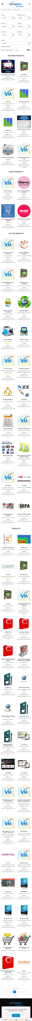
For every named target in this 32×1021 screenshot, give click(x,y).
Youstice (8, 862)
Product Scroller (8, 918)
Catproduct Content (24, 716)
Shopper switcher (24, 862)
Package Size (24, 547)
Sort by (2, 50)
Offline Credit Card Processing (7, 311)
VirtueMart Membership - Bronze (8, 283)
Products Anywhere (8, 428)
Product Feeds (7, 632)
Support (3, 40)
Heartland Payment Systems (24, 129)
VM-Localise (8, 485)
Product (3, 15)
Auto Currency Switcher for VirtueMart (8, 220)
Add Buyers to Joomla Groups (24, 948)
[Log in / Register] (16, 1019)
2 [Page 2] (14, 991)
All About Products (24, 339)
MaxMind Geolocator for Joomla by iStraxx (8, 800)
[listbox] (10, 50)
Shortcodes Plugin (24, 918)
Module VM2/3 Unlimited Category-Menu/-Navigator (24, 660)
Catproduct (8, 687)
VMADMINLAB (24, 891)
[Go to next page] (23, 991)
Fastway (8, 603)
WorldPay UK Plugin (8, 455)
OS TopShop (24, 772)
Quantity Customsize (24, 101)
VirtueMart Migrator (24, 310)
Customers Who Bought (8, 547)
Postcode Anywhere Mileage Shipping (8, 660)
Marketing (19, 31)
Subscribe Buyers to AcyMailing (8, 948)
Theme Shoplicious (8, 339)
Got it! (16, 1015)
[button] (29, 4)
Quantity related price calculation (24, 253)
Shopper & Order (21, 15)
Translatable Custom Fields (8, 74)
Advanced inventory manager (8, 515)
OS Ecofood (24, 744)
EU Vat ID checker (8, 368)
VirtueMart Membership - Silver (24, 158)
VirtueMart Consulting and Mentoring (24, 604)
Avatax (24, 970)
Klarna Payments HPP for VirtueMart (24, 191)
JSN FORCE (8, 772)
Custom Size (8, 130)
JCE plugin (24, 399)
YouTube (24, 485)
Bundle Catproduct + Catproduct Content (8, 745)
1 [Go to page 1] (11, 991)
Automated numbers (24, 368)
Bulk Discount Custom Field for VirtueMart (8, 971)
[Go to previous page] (8, 991)
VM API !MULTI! (24, 574)
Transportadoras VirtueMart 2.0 (8, 717)
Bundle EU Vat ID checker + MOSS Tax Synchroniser (24, 800)
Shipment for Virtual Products (8, 253)
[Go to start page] (6, 991)
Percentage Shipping (24, 632)
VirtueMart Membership (24, 428)
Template (19, 23)
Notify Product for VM (24, 687)
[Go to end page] (26, 991)
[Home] (5, 1019)
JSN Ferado (8, 891)
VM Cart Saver (24, 831)
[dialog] (16, 1012)
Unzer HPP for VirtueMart (24, 219)
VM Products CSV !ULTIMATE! (24, 283)
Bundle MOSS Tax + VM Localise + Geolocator (8, 832)
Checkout (3, 23)
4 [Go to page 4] (20, 991)
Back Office (3, 31)
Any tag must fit (5, 46)
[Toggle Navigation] (2, 4)
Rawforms (8, 101)
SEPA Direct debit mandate (23, 514)
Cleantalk (8, 574)
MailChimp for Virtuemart (8, 157)
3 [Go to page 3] (17, 991)
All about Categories (8, 399)
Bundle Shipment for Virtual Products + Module (24, 456)
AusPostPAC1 (24, 74)
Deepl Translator (8, 190)
